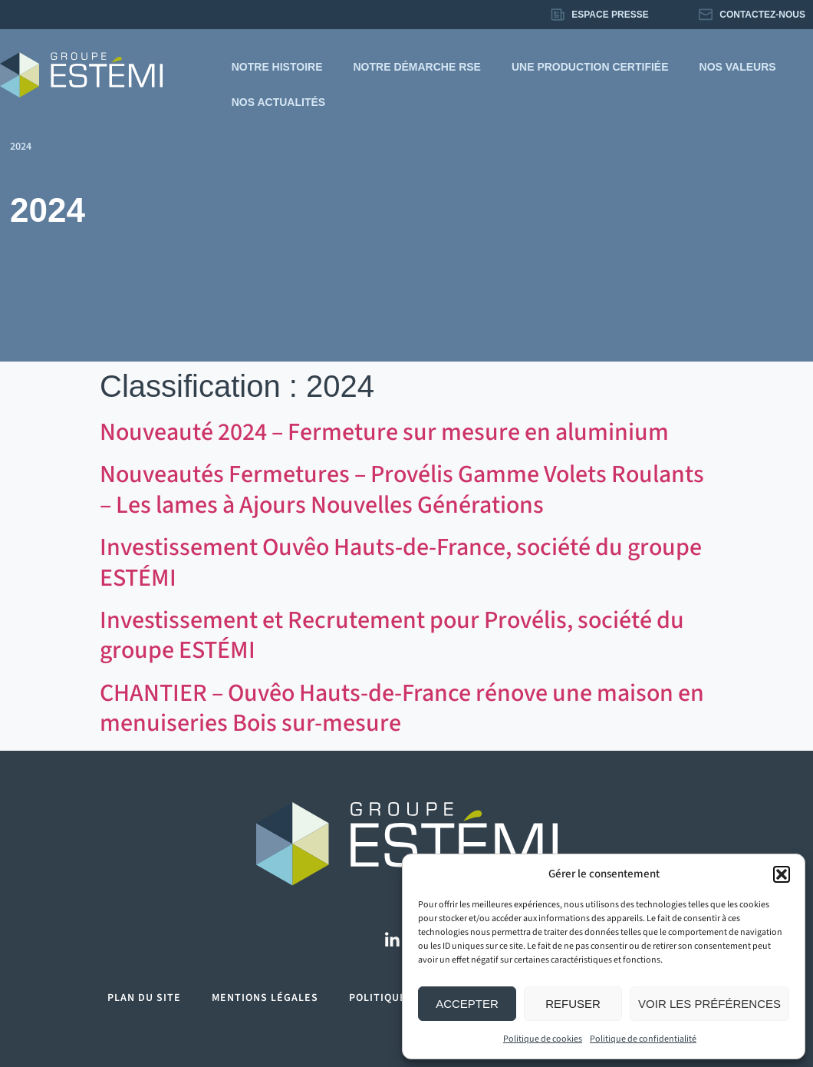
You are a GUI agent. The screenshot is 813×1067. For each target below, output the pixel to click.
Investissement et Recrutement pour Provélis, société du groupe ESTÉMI (392, 635)
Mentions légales (265, 998)
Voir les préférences (709, 1003)
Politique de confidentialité (643, 1039)
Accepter (467, 1003)
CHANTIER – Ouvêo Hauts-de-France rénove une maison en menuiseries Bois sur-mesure (402, 708)
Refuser (573, 1003)
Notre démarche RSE (417, 67)
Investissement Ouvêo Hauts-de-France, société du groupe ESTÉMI (401, 562)
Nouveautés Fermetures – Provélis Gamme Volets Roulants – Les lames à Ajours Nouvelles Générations (402, 489)
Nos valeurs (737, 67)
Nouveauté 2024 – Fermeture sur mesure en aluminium (384, 432)
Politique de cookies (542, 1039)
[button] (781, 874)
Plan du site (144, 998)
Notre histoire (277, 67)
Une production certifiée (590, 67)
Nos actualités (278, 102)
